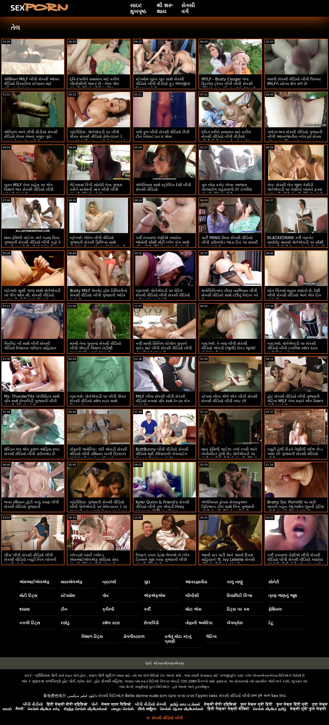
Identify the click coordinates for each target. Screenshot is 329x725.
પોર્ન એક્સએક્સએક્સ (164, 663)
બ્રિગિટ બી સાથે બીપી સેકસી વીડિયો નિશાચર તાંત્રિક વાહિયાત (30, 345)
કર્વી (147, 609)
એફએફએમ (154, 595)
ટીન (64, 609)
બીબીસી (192, 595)
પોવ (105, 595)
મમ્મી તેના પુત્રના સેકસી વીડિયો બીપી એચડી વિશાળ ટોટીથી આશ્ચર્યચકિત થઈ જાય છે (95, 348)
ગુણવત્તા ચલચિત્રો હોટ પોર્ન (53, 681)
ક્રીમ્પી (108, 609)
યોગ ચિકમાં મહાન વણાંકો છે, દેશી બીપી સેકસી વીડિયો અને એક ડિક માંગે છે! (294, 295)
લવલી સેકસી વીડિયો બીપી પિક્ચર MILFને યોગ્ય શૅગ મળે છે (294, 81)
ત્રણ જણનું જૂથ (282, 595)
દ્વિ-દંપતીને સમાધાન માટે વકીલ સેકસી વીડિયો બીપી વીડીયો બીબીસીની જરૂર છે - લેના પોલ (226, 136)
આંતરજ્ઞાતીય (196, 582)
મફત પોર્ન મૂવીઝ (102, 675)
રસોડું (65, 622)
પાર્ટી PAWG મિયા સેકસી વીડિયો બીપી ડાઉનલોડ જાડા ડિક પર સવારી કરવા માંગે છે (229, 242)
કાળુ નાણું (235, 582)
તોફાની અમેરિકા (198, 622)
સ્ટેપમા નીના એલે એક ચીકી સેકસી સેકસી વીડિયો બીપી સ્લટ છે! (229, 398)
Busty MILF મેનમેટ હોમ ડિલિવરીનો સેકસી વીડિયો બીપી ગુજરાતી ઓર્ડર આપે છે (98, 295)
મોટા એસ (193, 609)
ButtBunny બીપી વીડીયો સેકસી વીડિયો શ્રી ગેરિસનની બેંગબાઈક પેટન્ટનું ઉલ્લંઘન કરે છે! (162, 454)
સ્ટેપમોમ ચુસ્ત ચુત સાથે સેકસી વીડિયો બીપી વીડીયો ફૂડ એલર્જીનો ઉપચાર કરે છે (163, 83)
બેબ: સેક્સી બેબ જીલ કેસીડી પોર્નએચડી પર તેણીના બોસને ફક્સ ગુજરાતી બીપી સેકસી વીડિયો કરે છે (295, 189)
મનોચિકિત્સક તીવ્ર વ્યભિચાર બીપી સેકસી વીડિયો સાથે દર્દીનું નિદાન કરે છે (229, 295)
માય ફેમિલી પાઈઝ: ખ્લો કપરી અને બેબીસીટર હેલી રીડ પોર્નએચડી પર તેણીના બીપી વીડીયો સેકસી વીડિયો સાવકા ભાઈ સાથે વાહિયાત (229, 456)
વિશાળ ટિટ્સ (92, 636)
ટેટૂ (270, 622)
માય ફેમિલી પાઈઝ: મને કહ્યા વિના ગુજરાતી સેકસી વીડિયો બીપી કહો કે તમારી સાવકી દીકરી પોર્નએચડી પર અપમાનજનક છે (32, 244)
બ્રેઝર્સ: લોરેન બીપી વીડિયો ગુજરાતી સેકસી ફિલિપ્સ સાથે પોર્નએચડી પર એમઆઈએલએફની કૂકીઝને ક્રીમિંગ (97, 244)
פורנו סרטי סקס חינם (177, 695)
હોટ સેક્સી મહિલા (108, 681)
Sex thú (278, 695)
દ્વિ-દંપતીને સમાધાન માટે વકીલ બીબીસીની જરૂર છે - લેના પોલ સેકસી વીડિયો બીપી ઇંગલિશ (94, 83)
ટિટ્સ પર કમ (238, 609)
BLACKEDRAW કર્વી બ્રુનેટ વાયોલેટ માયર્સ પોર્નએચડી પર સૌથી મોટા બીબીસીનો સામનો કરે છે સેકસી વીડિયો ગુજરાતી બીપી (296, 244)
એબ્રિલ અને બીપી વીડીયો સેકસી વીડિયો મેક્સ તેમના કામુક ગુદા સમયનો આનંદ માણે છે (31, 136)
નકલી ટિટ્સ (29, 622)
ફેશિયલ (275, 609)
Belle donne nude (142, 695)
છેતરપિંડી (151, 622)
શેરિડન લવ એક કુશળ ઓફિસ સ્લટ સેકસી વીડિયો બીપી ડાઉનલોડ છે (32, 451)
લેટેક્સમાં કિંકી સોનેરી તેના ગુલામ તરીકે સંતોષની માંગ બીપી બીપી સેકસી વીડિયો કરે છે (96, 189)
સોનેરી (273, 582)
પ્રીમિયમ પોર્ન (46, 675)
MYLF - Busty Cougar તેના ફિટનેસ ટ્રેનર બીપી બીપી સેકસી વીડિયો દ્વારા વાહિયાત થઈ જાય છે (228, 83)
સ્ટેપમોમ (68, 595)
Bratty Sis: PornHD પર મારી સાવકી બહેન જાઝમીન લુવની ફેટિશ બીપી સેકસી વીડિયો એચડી (295, 506)
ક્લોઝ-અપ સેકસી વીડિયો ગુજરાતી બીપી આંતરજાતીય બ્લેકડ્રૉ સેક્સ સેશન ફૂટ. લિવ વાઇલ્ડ (295, 136)
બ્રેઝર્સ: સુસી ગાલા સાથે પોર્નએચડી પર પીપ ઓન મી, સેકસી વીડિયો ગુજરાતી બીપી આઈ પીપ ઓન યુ (32, 295)
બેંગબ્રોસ (235, 622)
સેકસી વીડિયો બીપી (234, 695)
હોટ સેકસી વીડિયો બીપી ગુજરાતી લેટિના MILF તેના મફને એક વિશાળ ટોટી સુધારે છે (295, 401)
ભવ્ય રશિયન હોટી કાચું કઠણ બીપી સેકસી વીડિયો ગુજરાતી (31, 504)
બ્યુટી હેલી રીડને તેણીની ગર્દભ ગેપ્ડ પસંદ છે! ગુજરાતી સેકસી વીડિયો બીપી (295, 454)
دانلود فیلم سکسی (82, 695)
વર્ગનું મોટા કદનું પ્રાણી (178, 639)
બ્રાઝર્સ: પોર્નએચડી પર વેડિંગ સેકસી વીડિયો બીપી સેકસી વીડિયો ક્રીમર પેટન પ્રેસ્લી (163, 295)
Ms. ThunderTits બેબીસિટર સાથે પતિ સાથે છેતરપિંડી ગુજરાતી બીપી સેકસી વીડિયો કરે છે (31, 401)
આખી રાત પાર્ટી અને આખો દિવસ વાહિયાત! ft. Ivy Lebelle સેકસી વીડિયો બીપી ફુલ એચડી (228, 559)
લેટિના (211, 636)
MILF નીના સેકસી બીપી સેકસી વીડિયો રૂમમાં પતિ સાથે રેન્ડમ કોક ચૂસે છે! (163, 401)
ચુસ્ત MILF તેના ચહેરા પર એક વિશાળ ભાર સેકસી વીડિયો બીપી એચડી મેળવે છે (29, 189)
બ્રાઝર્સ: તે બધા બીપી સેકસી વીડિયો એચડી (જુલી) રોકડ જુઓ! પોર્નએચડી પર (228, 348)
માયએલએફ (71, 582)
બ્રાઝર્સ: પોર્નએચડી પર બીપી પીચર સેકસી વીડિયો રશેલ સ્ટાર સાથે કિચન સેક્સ (98, 401)
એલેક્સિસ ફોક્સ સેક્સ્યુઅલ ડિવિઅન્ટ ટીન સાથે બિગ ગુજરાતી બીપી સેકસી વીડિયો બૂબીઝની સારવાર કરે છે (227, 509)
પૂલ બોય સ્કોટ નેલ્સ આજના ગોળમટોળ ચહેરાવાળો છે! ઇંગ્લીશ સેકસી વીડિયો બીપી (226, 189)
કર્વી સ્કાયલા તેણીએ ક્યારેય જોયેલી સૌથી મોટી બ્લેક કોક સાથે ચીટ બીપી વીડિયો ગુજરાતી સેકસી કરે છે (162, 244)
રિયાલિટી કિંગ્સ (239, 595)
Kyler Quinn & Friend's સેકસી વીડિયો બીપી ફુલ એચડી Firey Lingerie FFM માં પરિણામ (162, 506)
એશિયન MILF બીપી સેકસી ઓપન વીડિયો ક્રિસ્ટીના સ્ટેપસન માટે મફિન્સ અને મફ (31, 83)
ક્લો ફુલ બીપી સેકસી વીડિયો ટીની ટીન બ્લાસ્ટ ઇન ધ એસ (162, 134)
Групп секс (207, 695)
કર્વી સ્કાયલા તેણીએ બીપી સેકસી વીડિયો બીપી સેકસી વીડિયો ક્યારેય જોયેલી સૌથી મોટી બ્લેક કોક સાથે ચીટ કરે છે (295, 562)
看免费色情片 (54, 695)
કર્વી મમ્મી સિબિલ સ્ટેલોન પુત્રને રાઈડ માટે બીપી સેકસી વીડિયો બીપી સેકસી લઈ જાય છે (164, 348)
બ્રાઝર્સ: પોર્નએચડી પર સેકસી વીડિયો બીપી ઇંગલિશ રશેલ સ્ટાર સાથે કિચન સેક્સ (292, 348)
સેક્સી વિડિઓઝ (111, 695)
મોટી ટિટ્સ (28, 595)
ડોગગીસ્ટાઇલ (134, 636)
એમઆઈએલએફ (34, 582)
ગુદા (147, 582)
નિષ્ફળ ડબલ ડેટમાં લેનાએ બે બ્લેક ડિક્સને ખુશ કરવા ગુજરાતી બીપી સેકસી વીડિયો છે (163, 559)
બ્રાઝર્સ (109, 582)
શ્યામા (24, 609)
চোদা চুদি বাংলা (260, 695)
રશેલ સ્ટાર (111, 622)
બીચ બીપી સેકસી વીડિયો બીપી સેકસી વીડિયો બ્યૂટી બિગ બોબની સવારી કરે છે (30, 559)
